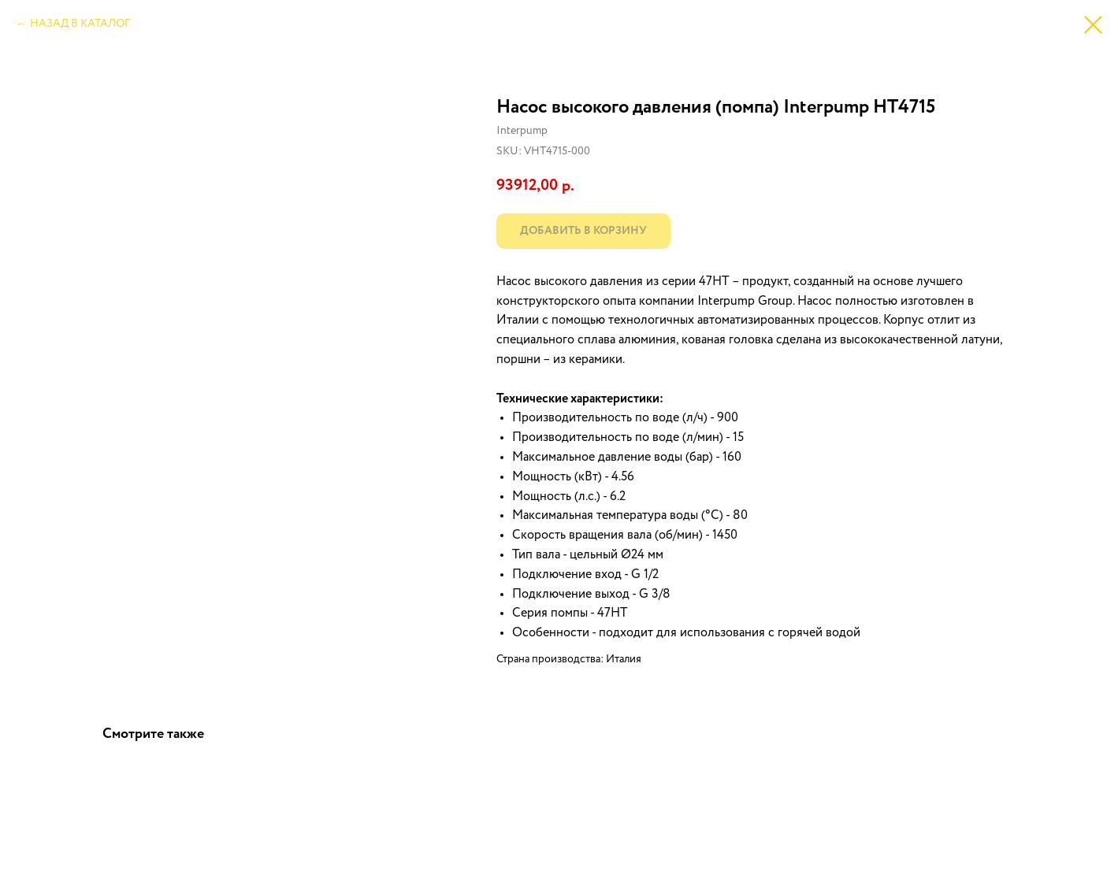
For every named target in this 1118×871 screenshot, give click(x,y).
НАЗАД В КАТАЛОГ (80, 23)
